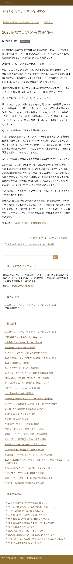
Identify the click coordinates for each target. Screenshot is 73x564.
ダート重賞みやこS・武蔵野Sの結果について (27, 383)
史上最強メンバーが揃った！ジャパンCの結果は (28, 455)
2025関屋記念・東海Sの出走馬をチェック (25, 337)
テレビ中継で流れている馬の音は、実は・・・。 (32, 507)
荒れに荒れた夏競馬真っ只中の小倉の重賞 (25, 439)
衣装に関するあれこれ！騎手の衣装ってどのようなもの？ (36, 539)
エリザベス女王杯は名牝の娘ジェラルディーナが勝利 (31, 404)
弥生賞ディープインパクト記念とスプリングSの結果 (31, 305)
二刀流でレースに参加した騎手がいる (27, 515)
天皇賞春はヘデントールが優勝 (20, 347)
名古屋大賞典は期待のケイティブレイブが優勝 (31, 523)
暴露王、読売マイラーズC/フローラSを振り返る (28, 468)
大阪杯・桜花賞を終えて (17, 419)
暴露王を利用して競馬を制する (23, 11)
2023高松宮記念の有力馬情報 (19, 393)
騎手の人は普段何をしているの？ (24, 543)
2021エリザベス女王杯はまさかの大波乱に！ (27, 429)
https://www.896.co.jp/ (22, 286)
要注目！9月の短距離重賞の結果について (25, 409)
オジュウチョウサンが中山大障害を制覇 (24, 473)
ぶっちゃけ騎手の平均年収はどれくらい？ (29, 503)
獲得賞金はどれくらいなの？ (22, 527)
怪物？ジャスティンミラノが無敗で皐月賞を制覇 (29, 373)
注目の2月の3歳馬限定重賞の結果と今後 (24, 483)
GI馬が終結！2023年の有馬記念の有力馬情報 (27, 378)
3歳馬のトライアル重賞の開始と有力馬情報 (26, 434)
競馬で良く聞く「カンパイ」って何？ (27, 531)
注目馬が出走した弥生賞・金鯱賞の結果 (24, 449)
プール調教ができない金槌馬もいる (25, 511)
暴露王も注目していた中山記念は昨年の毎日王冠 (29, 478)
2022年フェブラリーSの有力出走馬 (22, 424)
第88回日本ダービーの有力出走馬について (26, 444)
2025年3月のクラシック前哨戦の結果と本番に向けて (31, 358)
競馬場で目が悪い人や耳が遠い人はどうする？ (31, 535)
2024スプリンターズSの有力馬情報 (22, 368)
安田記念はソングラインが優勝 (20, 414)
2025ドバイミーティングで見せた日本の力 (26, 353)
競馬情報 (25, 41)
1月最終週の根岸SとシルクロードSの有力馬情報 (30, 244)
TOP (21, 22)
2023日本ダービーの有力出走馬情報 (49, 238)
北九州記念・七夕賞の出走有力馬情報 (23, 342)
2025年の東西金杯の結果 (17, 363)
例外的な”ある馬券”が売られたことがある (28, 519)
